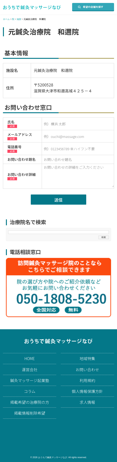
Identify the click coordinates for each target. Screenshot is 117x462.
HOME (29, 358)
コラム (29, 391)
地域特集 (87, 358)
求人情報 (87, 402)
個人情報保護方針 (87, 391)
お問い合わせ (87, 369)
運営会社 (29, 369)
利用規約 (87, 380)
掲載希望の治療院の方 (29, 402)
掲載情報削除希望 (29, 413)
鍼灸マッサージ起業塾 (29, 380)
